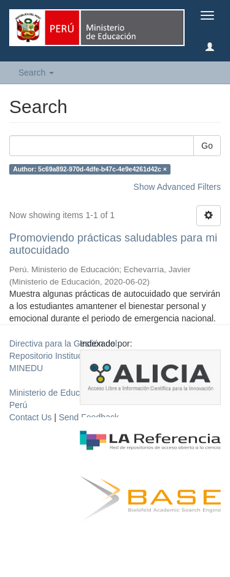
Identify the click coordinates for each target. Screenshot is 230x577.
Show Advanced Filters (177, 187)
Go (207, 146)
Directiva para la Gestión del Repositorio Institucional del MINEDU (63, 356)
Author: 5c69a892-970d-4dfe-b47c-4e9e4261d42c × (90, 169)
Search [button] (36, 72)
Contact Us (30, 417)
